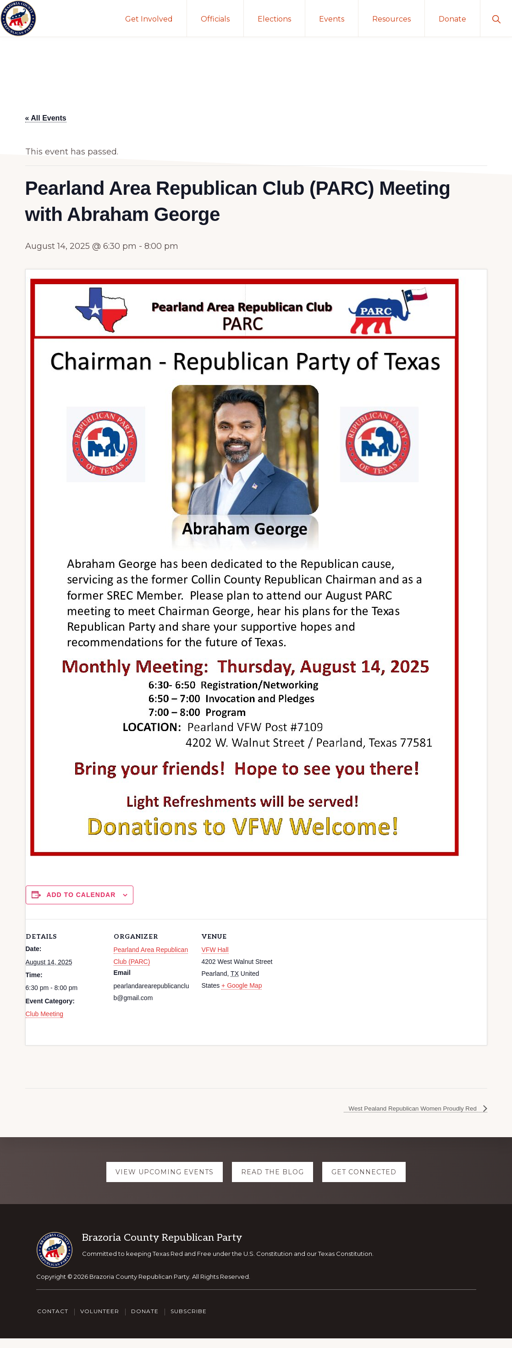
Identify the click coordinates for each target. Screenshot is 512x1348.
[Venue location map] (338, 982)
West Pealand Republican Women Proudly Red (400, 1121)
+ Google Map (241, 985)
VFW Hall (215, 949)
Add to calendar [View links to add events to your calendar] (81, 894)
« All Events (45, 118)
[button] (496, 18)
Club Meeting (45, 1014)
